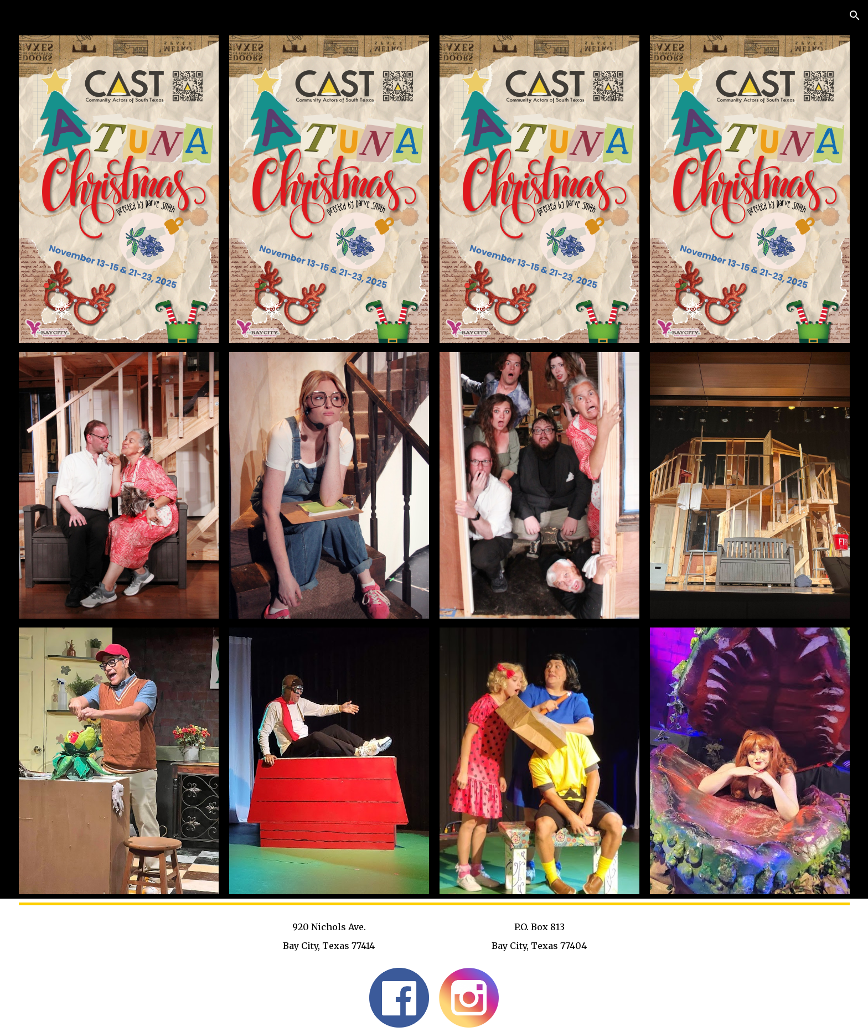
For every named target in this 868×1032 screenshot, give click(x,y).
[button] (854, 15)
